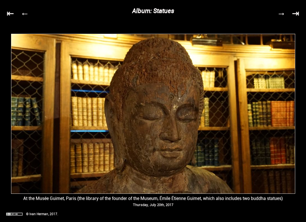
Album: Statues (153, 10)
